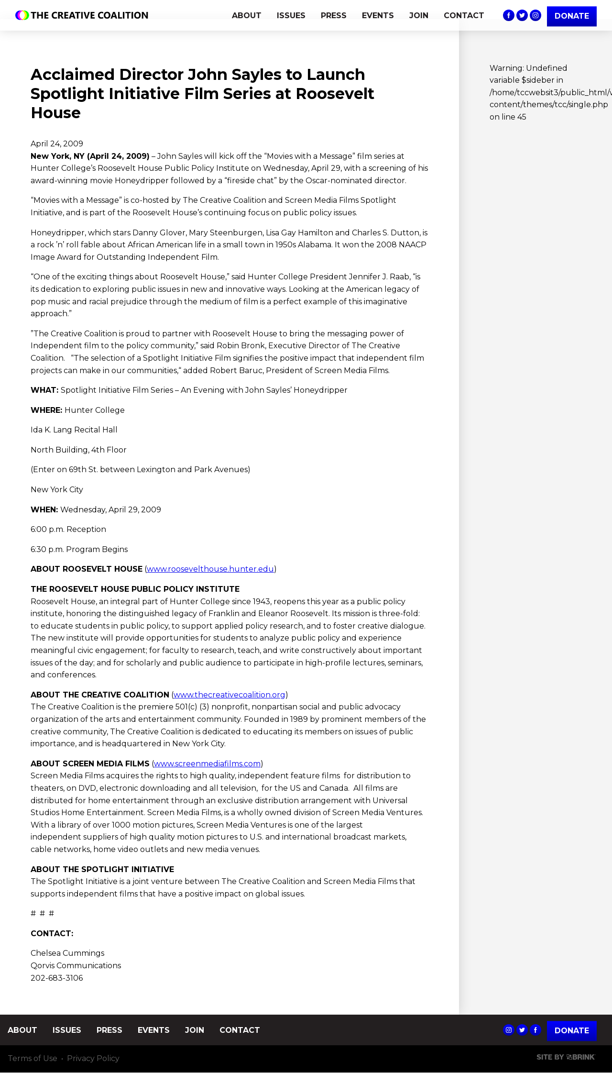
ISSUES (291, 15)
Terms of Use (32, 1058)
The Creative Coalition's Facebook (508, 15)
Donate (572, 1031)
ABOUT (247, 15)
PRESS (334, 15)
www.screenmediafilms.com (207, 763)
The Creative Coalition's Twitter (522, 15)
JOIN (418, 15)
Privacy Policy (93, 1058)
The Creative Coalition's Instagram (535, 15)
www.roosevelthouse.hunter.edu (210, 569)
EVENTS (378, 15)
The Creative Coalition (84, 15)
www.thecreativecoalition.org (229, 694)
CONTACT (464, 15)
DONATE (572, 16)
